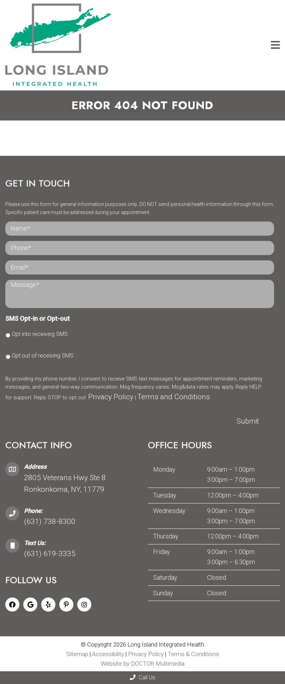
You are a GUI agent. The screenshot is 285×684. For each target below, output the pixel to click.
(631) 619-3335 (49, 553)
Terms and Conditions (173, 397)
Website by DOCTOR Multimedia (142, 663)
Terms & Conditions (193, 654)
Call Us (142, 677)
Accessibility (108, 654)
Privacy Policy (110, 397)
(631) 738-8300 (49, 521)
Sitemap (77, 654)
